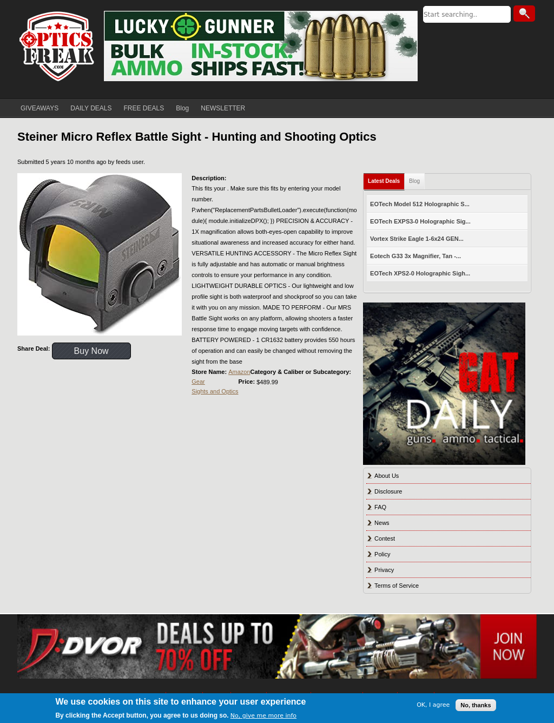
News (382, 523)
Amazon (239, 372)
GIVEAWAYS (39, 108)
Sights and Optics (215, 391)
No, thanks (475, 705)
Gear (198, 381)
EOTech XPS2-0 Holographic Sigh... (420, 273)
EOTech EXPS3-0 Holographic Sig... (420, 221)
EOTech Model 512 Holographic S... (420, 204)
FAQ (380, 507)
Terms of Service (396, 585)
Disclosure (388, 491)
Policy (382, 554)
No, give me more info (263, 715)
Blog (182, 108)
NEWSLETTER (223, 108)
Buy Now (91, 351)
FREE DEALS (144, 108)
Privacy (384, 570)
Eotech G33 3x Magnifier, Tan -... (415, 256)
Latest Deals (384, 181)
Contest (384, 538)
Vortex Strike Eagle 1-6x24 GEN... (417, 238)
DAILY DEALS (90, 108)
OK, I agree (433, 704)
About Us (386, 475)
